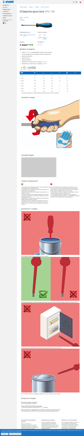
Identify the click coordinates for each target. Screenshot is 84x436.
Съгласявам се (4, 434)
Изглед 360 (26, 17)
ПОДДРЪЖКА (6, 9)
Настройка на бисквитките (15, 434)
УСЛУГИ (5, 7)
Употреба (40, 37)
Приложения (7, 13)
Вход (4, 18)
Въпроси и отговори (44, 38)
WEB (21, 17)
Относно (6, 11)
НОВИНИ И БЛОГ (7, 16)
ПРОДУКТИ (6, 5)
